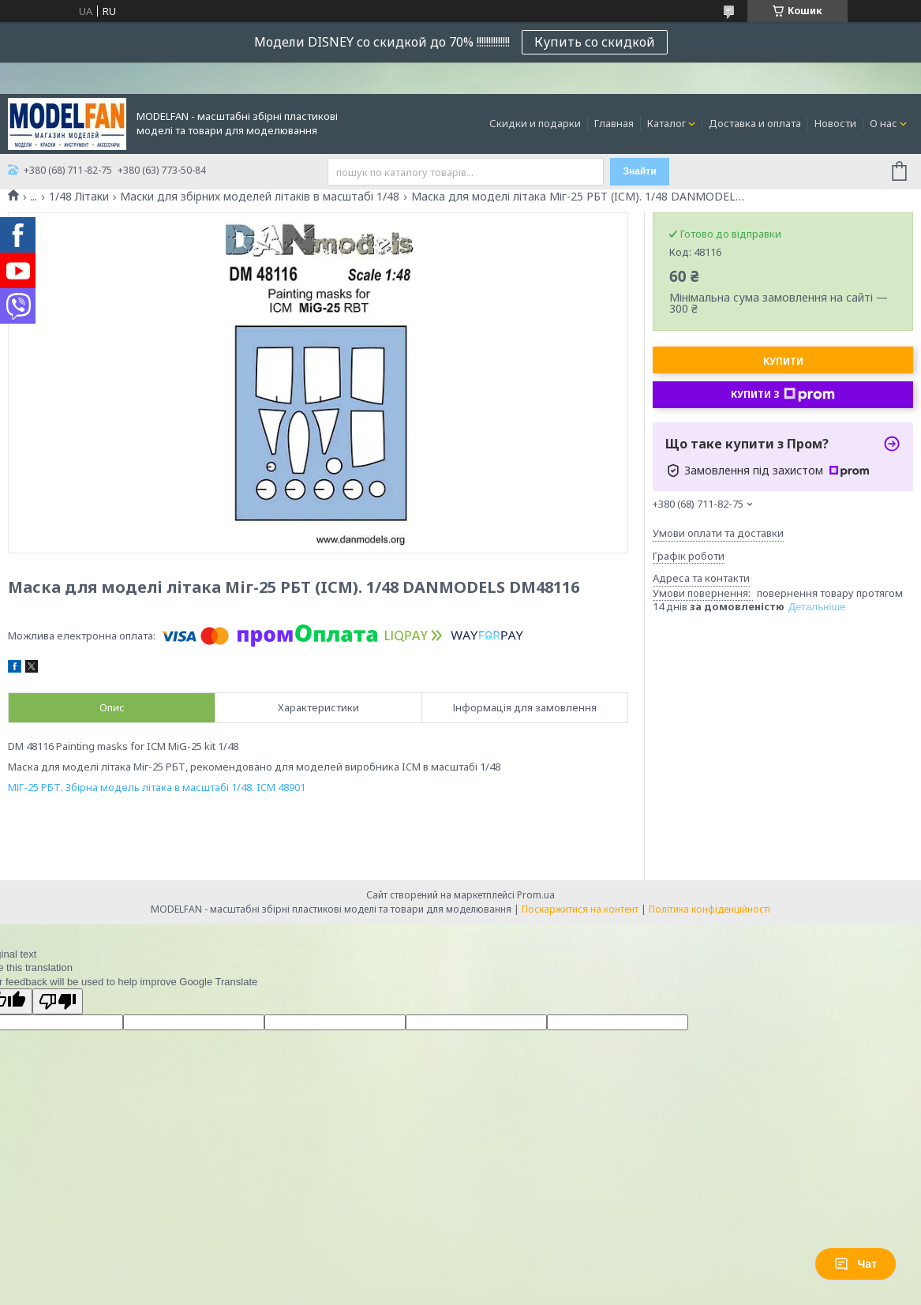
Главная (614, 123)
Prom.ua (536, 895)
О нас (883, 123)
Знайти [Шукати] (639, 171)
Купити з (783, 395)
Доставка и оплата (755, 123)
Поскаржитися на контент (580, 909)
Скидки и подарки (535, 123)
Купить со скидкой (594, 42)
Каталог (666, 123)
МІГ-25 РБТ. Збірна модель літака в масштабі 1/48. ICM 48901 (156, 787)
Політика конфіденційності (709, 909)
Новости (835, 123)
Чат (855, 1264)
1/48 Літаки (79, 196)
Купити (783, 361)
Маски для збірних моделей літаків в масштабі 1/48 (259, 196)
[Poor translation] (57, 1001)
